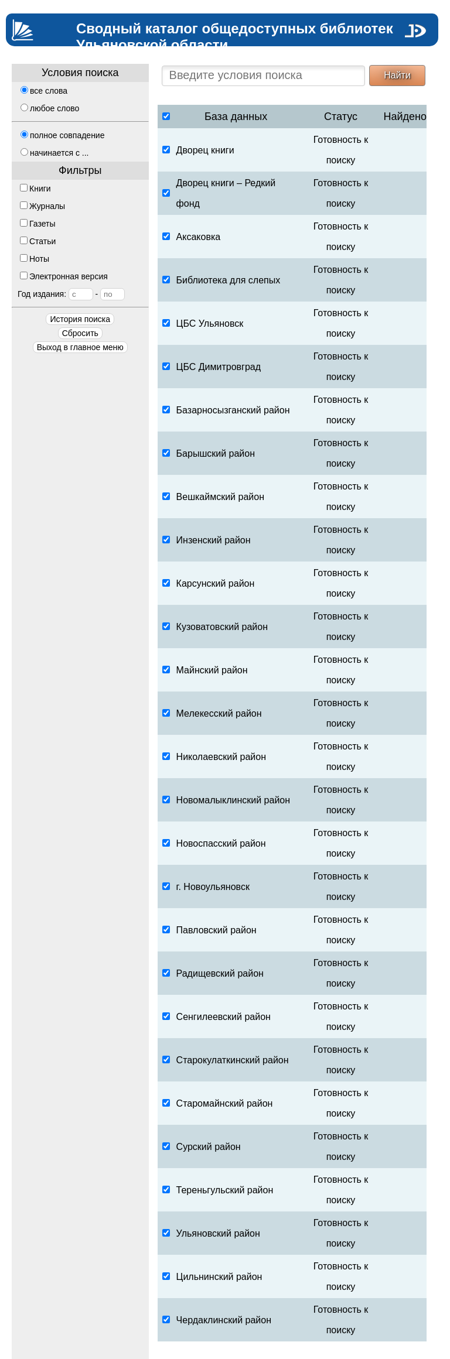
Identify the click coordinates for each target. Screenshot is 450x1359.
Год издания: (71, 294)
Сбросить (80, 333)
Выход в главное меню (80, 347)
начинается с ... (54, 153)
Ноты (34, 258)
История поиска (80, 319)
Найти (397, 75)
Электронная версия (64, 276)
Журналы (42, 206)
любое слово (50, 108)
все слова (44, 90)
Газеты (37, 223)
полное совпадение (62, 135)
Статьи (38, 241)
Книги (35, 188)
